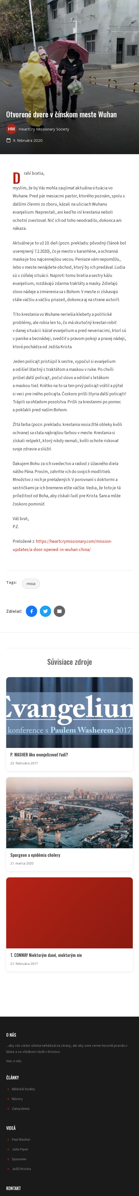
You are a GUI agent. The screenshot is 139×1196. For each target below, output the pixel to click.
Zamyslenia (20, 1108)
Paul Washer (21, 1139)
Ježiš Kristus (21, 1169)
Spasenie (19, 1159)
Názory (17, 1099)
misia (31, 583)
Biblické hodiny (23, 1089)
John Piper (20, 1149)
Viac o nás (13, 1061)
